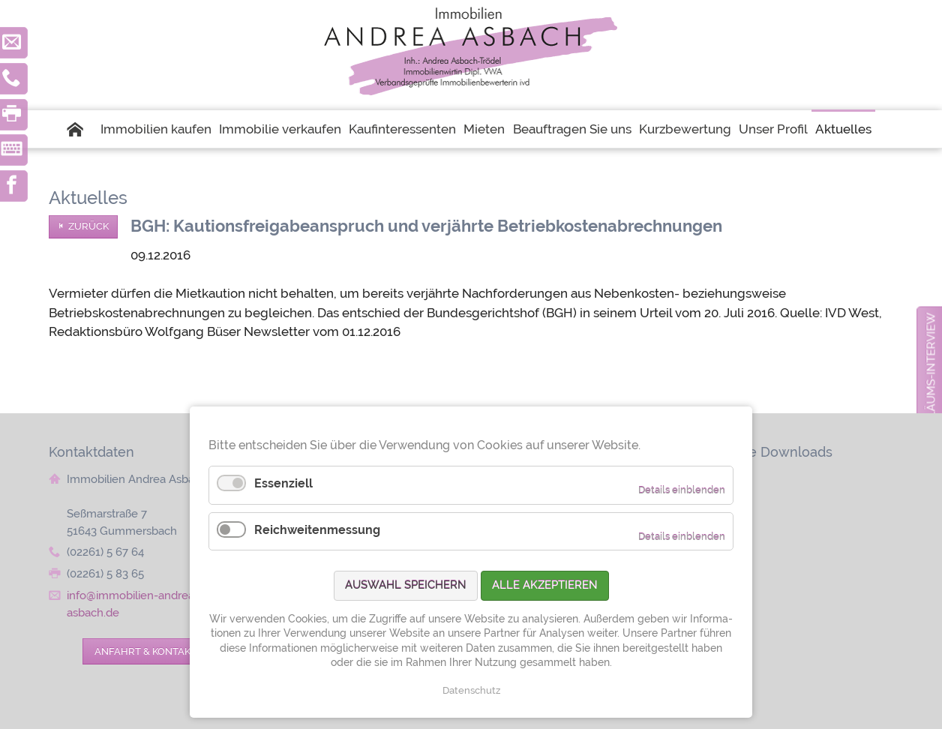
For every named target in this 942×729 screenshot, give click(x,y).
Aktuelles (843, 129)
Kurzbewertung (685, 129)
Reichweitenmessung (317, 530)
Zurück (88, 226)
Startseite (82, 129)
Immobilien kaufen (156, 129)
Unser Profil (773, 129)
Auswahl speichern (405, 585)
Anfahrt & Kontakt (145, 651)
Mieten (484, 129)
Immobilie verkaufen (280, 129)
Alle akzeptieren (545, 585)
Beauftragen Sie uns (572, 129)
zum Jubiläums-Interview (931, 391)
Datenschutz (471, 690)
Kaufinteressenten (402, 129)
